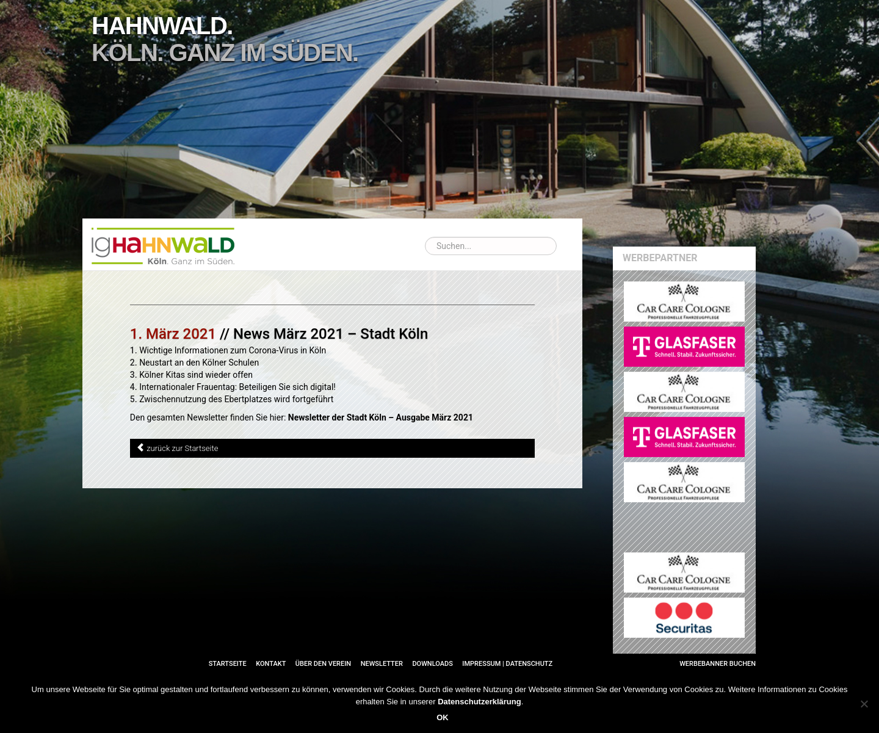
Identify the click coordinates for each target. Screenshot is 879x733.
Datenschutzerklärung (479, 701)
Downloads (432, 664)
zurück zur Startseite (182, 448)
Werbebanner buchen (717, 664)
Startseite (228, 664)
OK (442, 717)
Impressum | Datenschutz (507, 664)
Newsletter (382, 664)
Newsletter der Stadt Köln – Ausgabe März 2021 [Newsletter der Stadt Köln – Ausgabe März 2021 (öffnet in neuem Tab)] (380, 417)
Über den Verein (323, 664)
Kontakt (271, 664)
